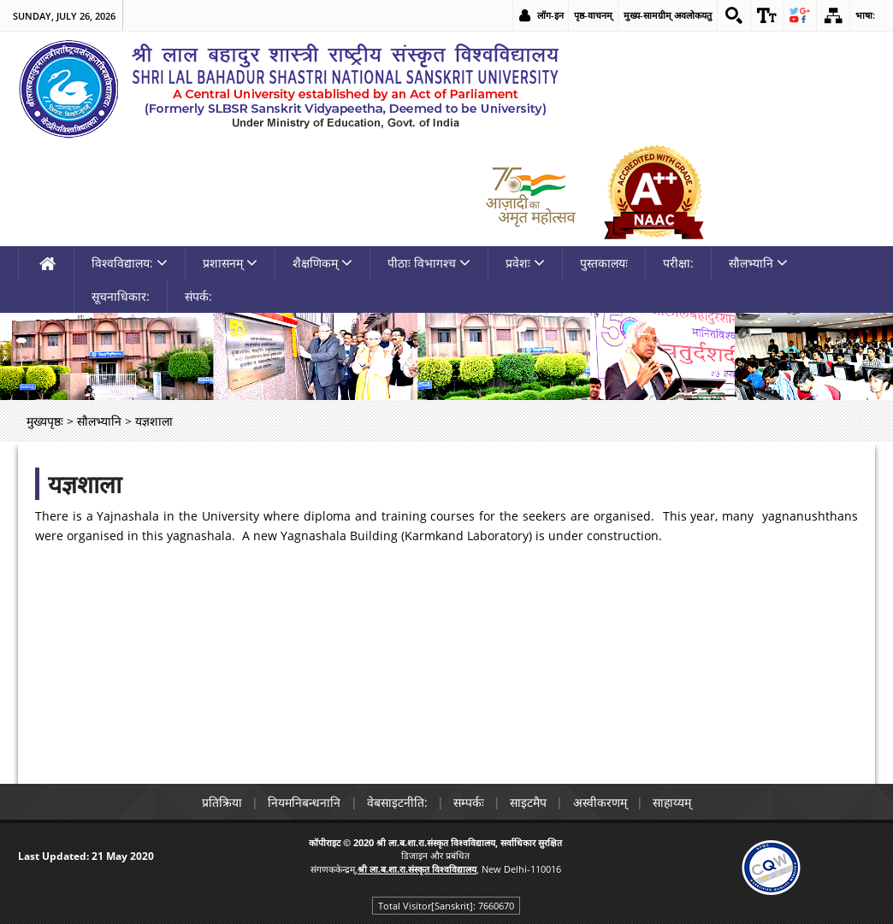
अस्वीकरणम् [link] (603, 802)
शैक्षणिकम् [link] (322, 263)
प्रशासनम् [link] (230, 263)
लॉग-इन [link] (549, 15)
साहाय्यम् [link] (676, 802)
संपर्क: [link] (198, 296)
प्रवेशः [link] (525, 263)
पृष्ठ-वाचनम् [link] (592, 15)
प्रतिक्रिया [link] (218, 802)
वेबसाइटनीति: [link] (395, 802)
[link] (733, 15)
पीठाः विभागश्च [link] (428, 263)
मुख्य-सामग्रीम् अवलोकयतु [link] (667, 15)
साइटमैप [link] (530, 802)
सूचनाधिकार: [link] (121, 296)
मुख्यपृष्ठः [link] (45, 421)
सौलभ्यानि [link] (758, 263)
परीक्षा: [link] (678, 263)
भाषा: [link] (865, 15)
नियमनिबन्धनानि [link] (301, 802)
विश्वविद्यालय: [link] (130, 263)
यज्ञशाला (84, 484)
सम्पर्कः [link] (468, 802)
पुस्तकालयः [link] (604, 263)
